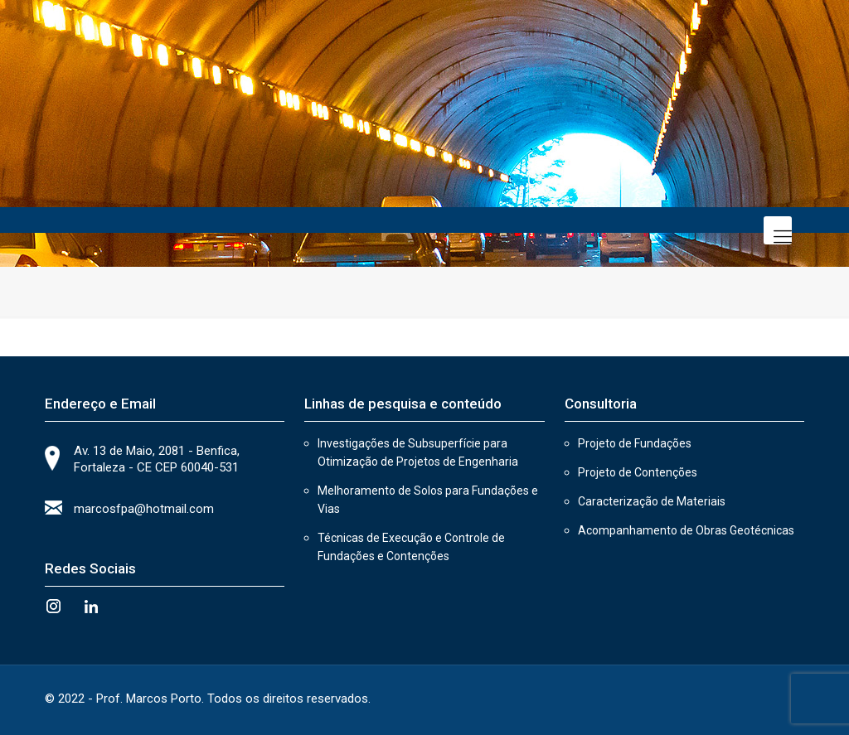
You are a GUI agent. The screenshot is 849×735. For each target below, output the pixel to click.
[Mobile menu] (778, 230)
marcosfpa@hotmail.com (144, 508)
